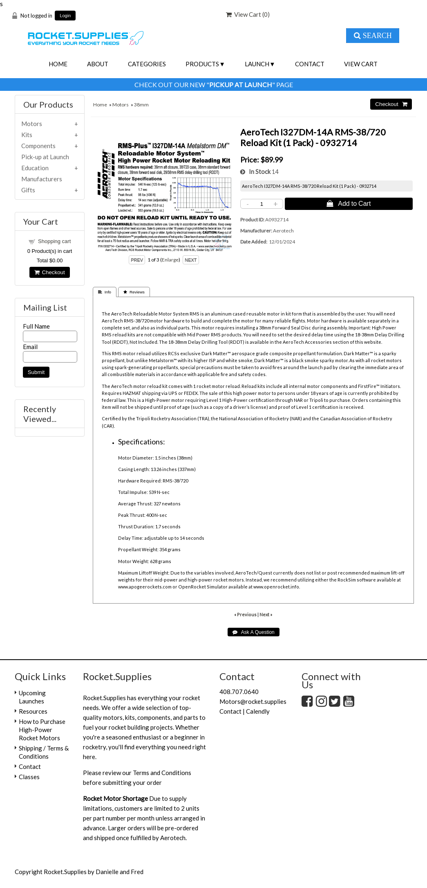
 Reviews (134, 292)
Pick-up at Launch (45, 156)
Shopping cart (54, 241)
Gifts (28, 190)
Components (38, 145)
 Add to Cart (348, 203)
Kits (26, 134)
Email (30, 346)
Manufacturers (41, 179)
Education (35, 167)
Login (65, 16)
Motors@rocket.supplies (252, 701)
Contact (309, 64)
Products (202, 64)
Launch (257, 64)
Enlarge (170, 260)
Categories (147, 64)
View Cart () (248, 14)
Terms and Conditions (162, 772)
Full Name (36, 326)
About (97, 64)
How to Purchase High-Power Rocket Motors (42, 730)
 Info (104, 292)
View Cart (361, 64)
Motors (120, 104)
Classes (29, 776)
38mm (141, 104)
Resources (33, 711)
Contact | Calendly (244, 711)
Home (58, 64)
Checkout (49, 272)
